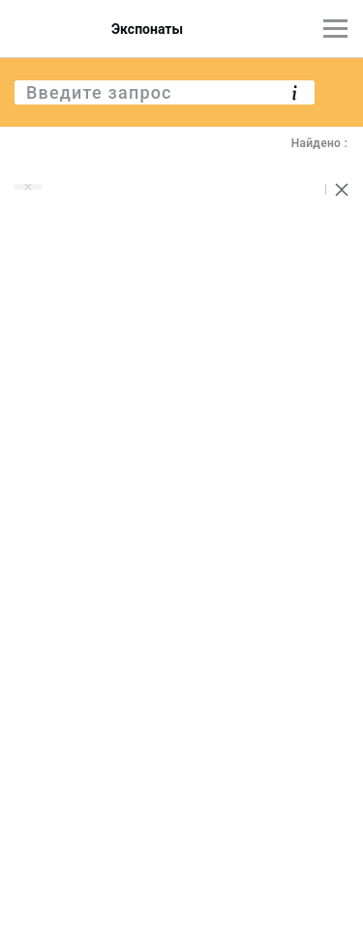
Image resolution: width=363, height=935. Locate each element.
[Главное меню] (335, 28)
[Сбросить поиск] (341, 189)
